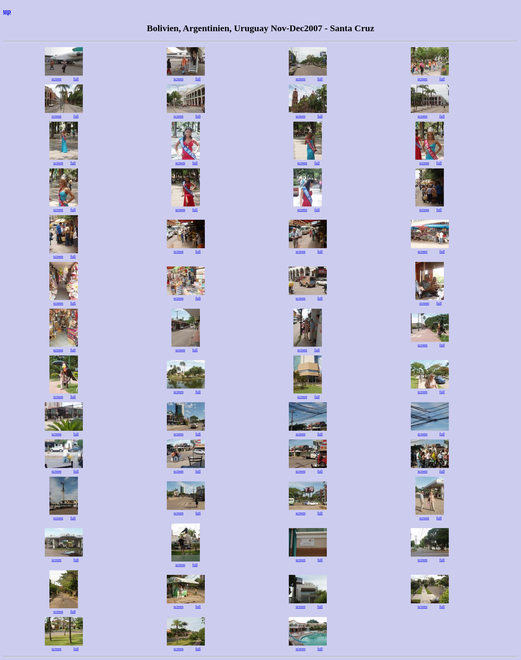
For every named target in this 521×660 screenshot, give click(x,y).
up (7, 11)
